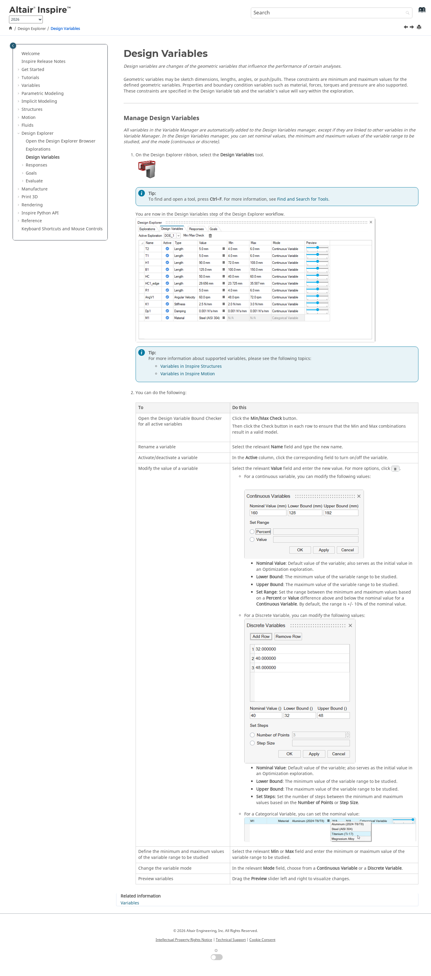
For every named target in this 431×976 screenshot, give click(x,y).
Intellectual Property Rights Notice (184, 939)
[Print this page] (419, 27)
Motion (29, 117)
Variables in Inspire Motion (187, 374)
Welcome (31, 54)
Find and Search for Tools (302, 199)
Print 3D (30, 197)
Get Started (33, 69)
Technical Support (231, 939)
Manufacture (35, 189)
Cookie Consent (262, 939)
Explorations (38, 149)
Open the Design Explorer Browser (60, 141)
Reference (32, 221)
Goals (31, 173)
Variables (31, 85)
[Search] (406, 13)
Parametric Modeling (43, 93)
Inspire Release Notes (44, 61)
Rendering (32, 205)
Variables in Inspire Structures (191, 366)
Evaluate (34, 181)
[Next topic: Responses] (412, 27)
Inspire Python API (40, 213)
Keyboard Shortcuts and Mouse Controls (62, 229)
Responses (36, 165)
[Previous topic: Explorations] (406, 27)
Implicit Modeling (39, 101)
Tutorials (30, 78)
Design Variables (65, 28)
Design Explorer (32, 28)
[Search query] (331, 12)
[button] (19, 54)
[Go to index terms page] (421, 12)
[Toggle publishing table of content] (13, 46)
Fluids (28, 125)
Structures (32, 109)
